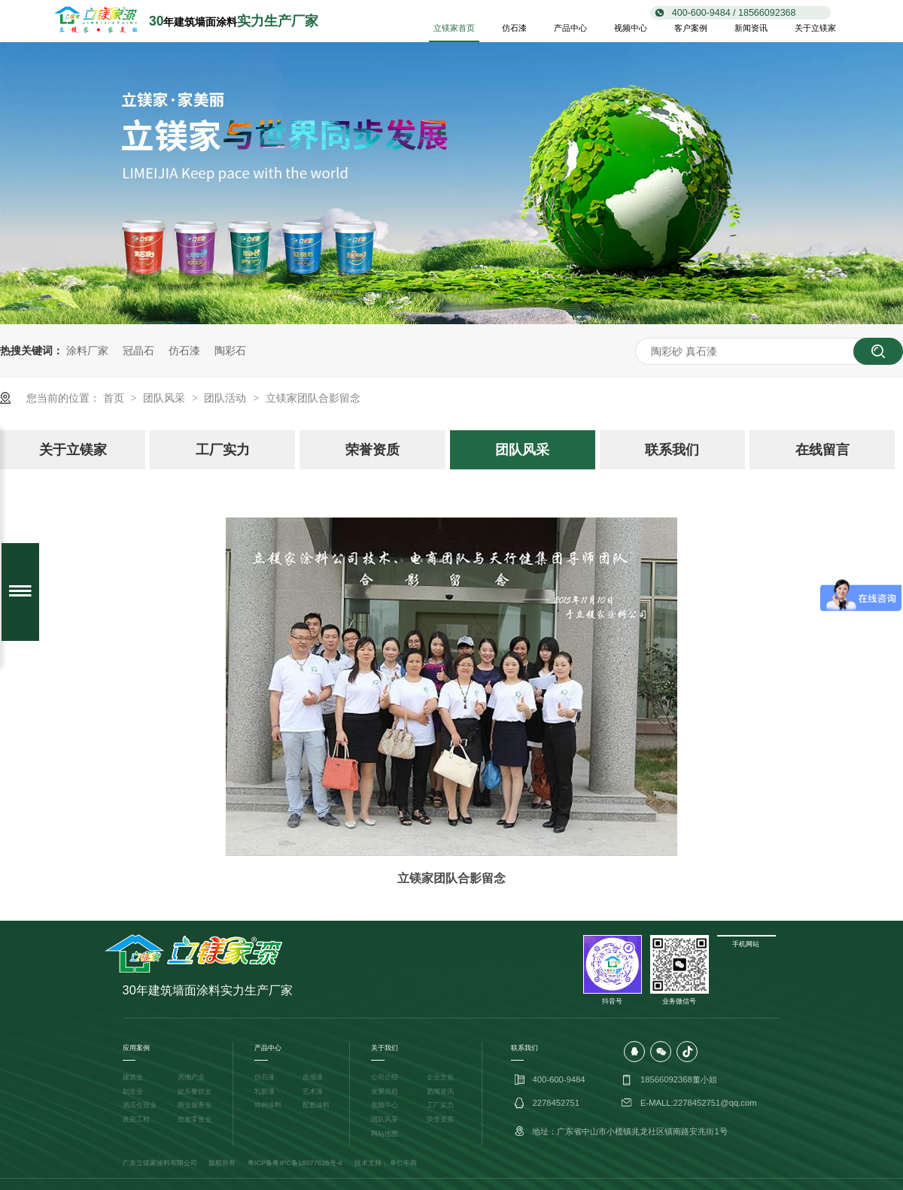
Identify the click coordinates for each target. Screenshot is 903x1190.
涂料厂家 (87, 351)
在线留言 (822, 449)
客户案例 (690, 27)
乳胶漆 (264, 1091)
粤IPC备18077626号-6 (307, 1163)
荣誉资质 (372, 449)
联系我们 (672, 449)
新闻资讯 (751, 27)
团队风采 (165, 398)
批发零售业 (194, 1119)
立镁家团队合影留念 (313, 398)
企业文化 (440, 1077)
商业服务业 (194, 1105)
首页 (115, 398)
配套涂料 (316, 1105)
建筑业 (133, 1077)
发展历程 (384, 1091)
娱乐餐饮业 (194, 1091)
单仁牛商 (403, 1163)
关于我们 (384, 1048)
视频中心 (630, 27)
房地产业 (191, 1077)
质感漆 (313, 1077)
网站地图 (384, 1133)
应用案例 (136, 1048)
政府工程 (136, 1119)
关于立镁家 (815, 27)
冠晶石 (138, 351)
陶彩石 (230, 351)
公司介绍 (384, 1077)
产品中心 (570, 27)
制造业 (133, 1091)
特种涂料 (267, 1105)
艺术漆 (313, 1091)
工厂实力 (223, 449)
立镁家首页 (454, 27)
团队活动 (226, 398)
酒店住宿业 (140, 1105)
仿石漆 (514, 27)
